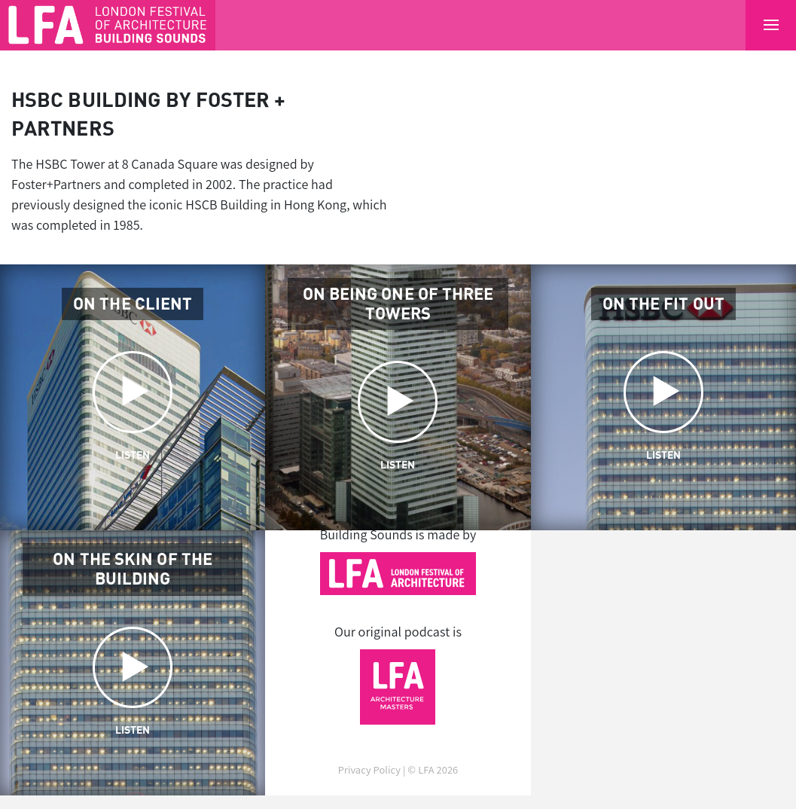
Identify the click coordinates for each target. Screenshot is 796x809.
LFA (426, 769)
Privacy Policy (369, 769)
